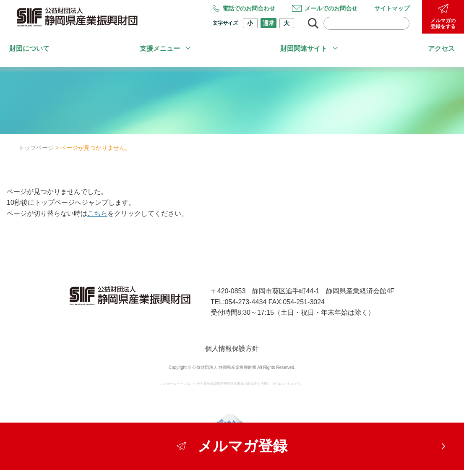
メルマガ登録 (232, 446)
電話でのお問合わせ (244, 8)
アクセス (441, 48)
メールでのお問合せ (324, 8)
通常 (268, 23)
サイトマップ (391, 8)
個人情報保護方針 (232, 348)
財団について (29, 48)
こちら (97, 213)
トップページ (36, 147)
